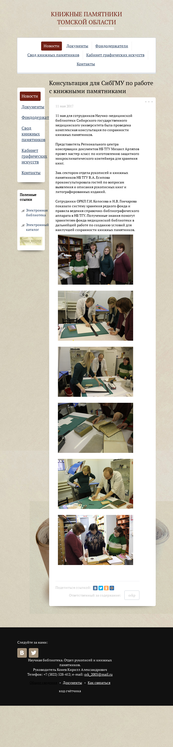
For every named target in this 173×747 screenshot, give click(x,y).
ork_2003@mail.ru (98, 674)
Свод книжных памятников (53, 55)
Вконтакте (22, 653)
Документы (77, 46)
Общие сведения (43, 682)
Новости (51, 46)
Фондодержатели (111, 46)
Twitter (33, 653)
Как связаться (99, 682)
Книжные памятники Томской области (86, 18)
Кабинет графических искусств (115, 55)
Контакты (86, 64)
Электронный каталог (34, 227)
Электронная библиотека (34, 212)
